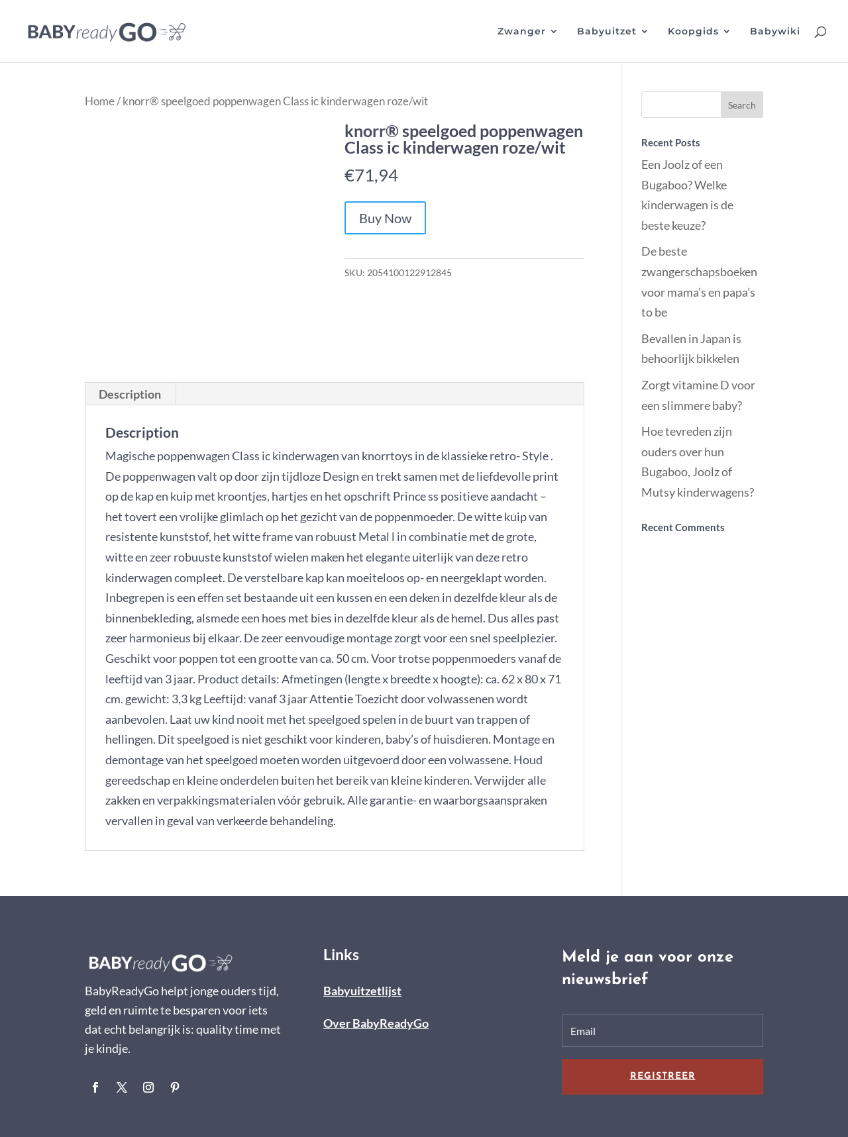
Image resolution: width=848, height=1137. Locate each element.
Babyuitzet (607, 31)
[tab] (130, 394)
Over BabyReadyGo (376, 1023)
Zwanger (522, 31)
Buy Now (385, 218)
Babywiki (775, 31)
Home (100, 101)
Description (130, 394)
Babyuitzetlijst (362, 990)
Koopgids (693, 31)
